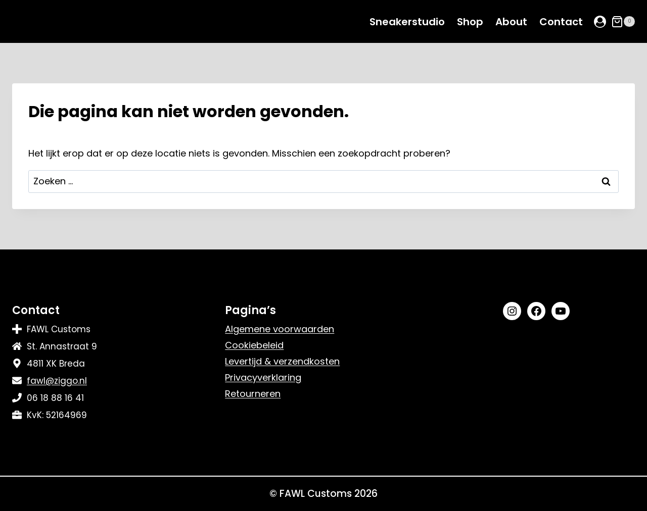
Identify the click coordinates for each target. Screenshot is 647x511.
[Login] (600, 21)
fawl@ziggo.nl (57, 381)
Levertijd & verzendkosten (282, 361)
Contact (561, 22)
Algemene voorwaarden (279, 329)
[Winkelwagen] (623, 22)
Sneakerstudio (407, 22)
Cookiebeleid (254, 345)
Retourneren (253, 393)
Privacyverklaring (263, 377)
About (511, 22)
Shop (470, 22)
